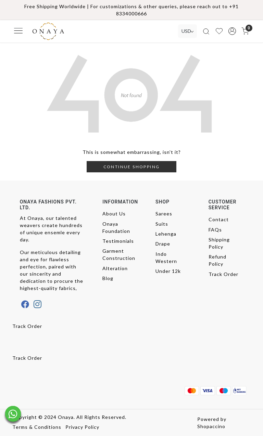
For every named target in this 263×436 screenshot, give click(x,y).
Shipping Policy (219, 243)
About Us (114, 213)
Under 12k (168, 271)
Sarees (163, 213)
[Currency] (187, 31)
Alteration (115, 268)
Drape (162, 244)
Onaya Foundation (116, 227)
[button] (232, 31)
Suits (161, 224)
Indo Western (166, 257)
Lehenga (165, 234)
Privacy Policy (82, 427)
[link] (206, 31)
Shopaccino (211, 426)
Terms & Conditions (36, 427)
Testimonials (118, 241)
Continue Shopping (131, 166)
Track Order (223, 274)
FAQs (215, 230)
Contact (219, 219)
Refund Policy (217, 260)
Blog (107, 278)
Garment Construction (118, 254)
